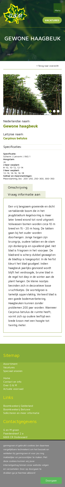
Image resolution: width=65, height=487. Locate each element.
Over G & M (10, 385)
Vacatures (52, 20)
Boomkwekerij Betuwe (16, 409)
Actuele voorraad (13, 388)
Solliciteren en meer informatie (21, 412)
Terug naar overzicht (48, 65)
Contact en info (12, 381)
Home (6, 378)
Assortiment (10, 363)
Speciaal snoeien (12, 370)
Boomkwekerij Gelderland (18, 405)
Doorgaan (51, 480)
